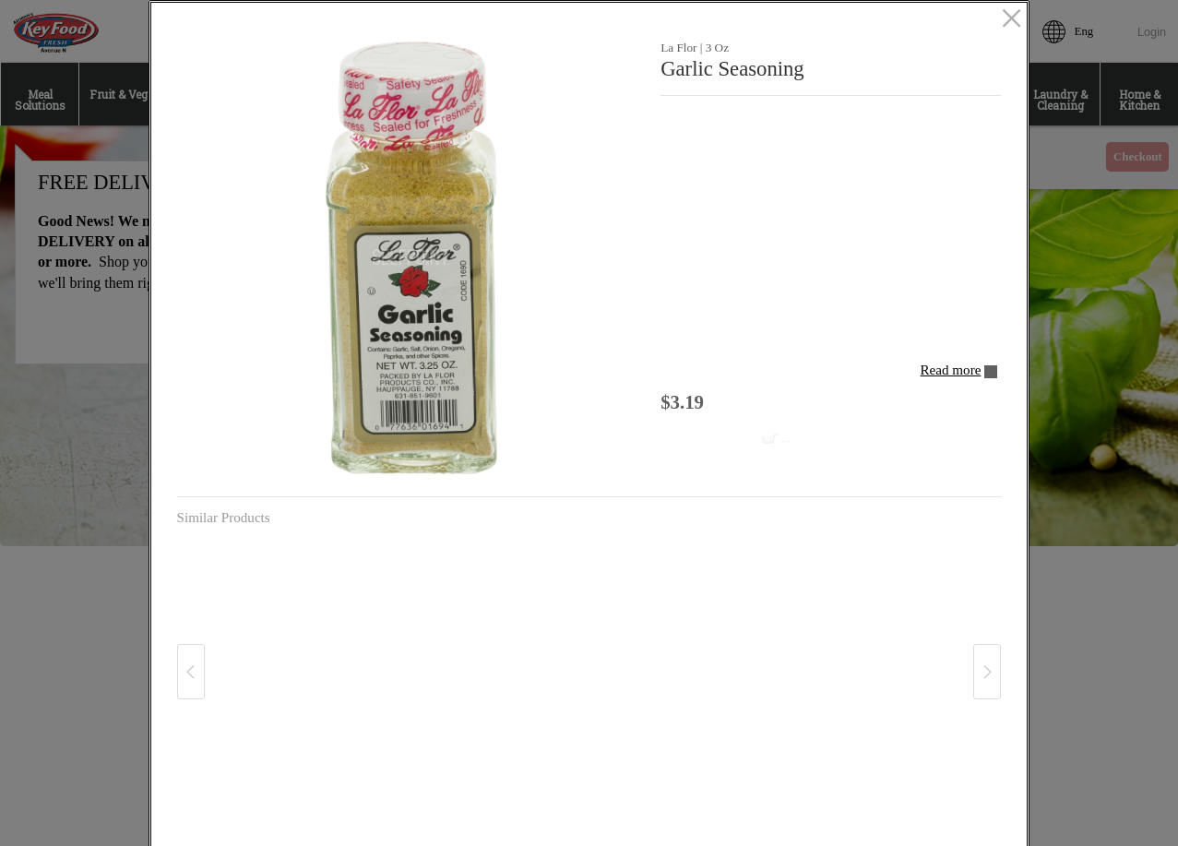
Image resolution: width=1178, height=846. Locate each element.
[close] (1011, 19)
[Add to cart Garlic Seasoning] (737, 440)
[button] (412, 258)
